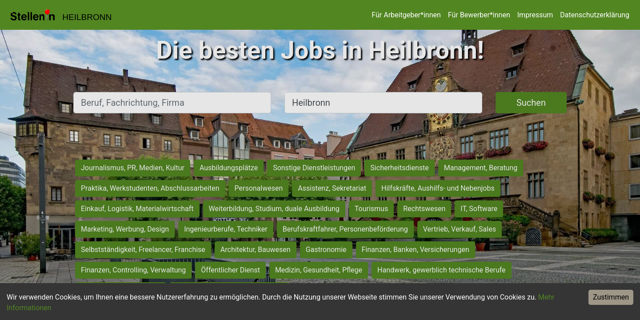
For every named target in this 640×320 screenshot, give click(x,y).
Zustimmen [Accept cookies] (611, 297)
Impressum (535, 15)
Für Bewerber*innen (479, 15)
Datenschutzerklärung (594, 15)
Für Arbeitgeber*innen (406, 15)
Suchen (531, 102)
